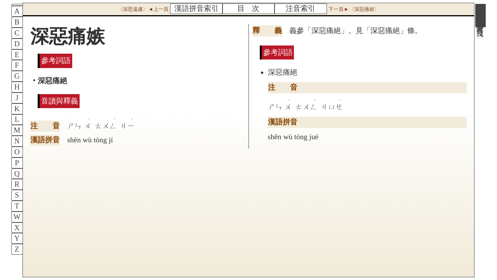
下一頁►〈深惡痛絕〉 (353, 9)
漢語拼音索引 (196, 8)
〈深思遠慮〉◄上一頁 (143, 9)
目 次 (248, 8)
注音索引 (300, 8)
